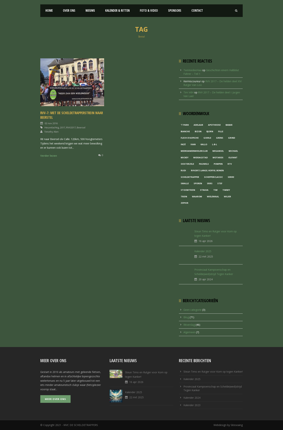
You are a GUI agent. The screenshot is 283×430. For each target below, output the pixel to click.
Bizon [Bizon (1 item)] (198, 131)
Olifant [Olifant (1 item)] (232, 157)
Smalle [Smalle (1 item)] (185, 183)
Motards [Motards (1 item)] (218, 157)
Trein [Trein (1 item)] (184, 196)
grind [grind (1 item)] (231, 137)
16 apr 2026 (206, 241)
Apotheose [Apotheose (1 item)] (214, 124)
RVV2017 (71, 127)
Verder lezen (48, 155)
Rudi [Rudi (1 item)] (183, 170)
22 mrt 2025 (206, 256)
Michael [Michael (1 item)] (233, 151)
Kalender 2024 (191, 397)
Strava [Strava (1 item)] (204, 190)
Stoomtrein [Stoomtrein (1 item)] (188, 190)
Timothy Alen (51, 131)
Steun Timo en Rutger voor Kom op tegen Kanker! (213, 371)
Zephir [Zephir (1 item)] (184, 203)
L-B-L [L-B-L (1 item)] (214, 144)
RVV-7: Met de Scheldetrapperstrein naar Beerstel (71, 115)
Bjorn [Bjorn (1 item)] (209, 131)
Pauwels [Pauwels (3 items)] (204, 163)
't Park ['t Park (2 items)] (185, 124)
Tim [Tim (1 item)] (215, 190)
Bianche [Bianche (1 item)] (185, 131)
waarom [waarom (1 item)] (197, 196)
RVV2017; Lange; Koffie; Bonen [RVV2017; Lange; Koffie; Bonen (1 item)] (207, 170)
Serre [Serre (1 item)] (231, 177)
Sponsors (174, 10)
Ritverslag (189, 324)
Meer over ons (55, 399)
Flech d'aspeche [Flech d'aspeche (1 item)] (190, 137)
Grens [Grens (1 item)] (219, 137)
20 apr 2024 (206, 279)
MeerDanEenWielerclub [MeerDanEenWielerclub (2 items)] (194, 151)
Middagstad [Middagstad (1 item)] (200, 157)
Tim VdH (188, 92)
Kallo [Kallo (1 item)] (204, 144)
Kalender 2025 (202, 251)
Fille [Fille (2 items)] (220, 131)
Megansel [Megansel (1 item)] (218, 151)
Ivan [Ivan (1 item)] (193, 144)
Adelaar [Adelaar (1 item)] (198, 124)
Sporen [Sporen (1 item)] (198, 183)
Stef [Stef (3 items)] (219, 183)
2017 (62, 127)
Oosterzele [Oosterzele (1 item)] (187, 163)
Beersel (81, 127)
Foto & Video (149, 10)
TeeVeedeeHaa (192, 70)
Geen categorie (192, 309)
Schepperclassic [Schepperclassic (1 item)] (213, 177)
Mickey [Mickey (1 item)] (184, 157)
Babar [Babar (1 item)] (229, 124)
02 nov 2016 (51, 123)
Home (49, 10)
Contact (197, 10)
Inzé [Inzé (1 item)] (183, 144)
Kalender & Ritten (117, 10)
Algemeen (189, 332)
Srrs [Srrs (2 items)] (209, 183)
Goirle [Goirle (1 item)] (207, 137)
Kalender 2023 (191, 405)
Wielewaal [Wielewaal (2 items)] (213, 196)
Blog (186, 317)
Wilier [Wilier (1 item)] (227, 196)
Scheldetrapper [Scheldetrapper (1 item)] (190, 177)
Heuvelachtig (51, 127)
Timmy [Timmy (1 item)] (226, 190)
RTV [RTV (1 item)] (230, 163)
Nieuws (90, 10)
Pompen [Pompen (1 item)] (218, 163)
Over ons (69, 10)
